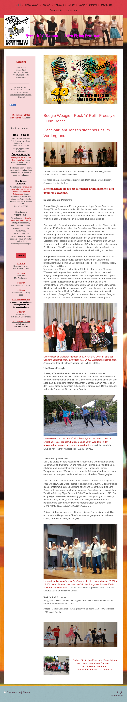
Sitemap (27, 692)
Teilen (13, 105)
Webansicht (117, 695)
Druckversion (12, 692)
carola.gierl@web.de (79, 609)
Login (120, 692)
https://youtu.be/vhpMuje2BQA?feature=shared (75, 506)
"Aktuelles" (26, 118)
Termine (21, 255)
